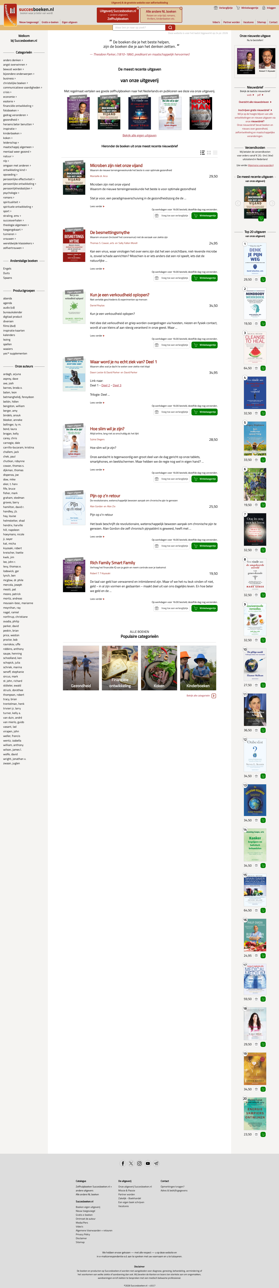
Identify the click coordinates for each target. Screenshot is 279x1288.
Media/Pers (82, 1223)
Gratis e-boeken (84, 1215)
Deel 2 (105, 385)
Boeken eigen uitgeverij (88, 1207)
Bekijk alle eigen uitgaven (140, 135)
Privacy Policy (83, 1234)
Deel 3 (117, 385)
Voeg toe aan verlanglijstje (256, 279)
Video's (79, 1226)
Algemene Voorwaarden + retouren (94, 1230)
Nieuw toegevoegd (85, 1211)
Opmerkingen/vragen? (172, 1187)
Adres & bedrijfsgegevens (174, 1190)
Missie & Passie (126, 1190)
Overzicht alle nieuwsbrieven (254, 102)
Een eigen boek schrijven (131, 1202)
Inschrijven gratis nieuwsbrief (253, 110)
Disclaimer (81, 1238)
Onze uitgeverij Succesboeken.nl (135, 1187)
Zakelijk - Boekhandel (129, 1198)
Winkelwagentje (263, 279)
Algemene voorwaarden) (261, 165)
